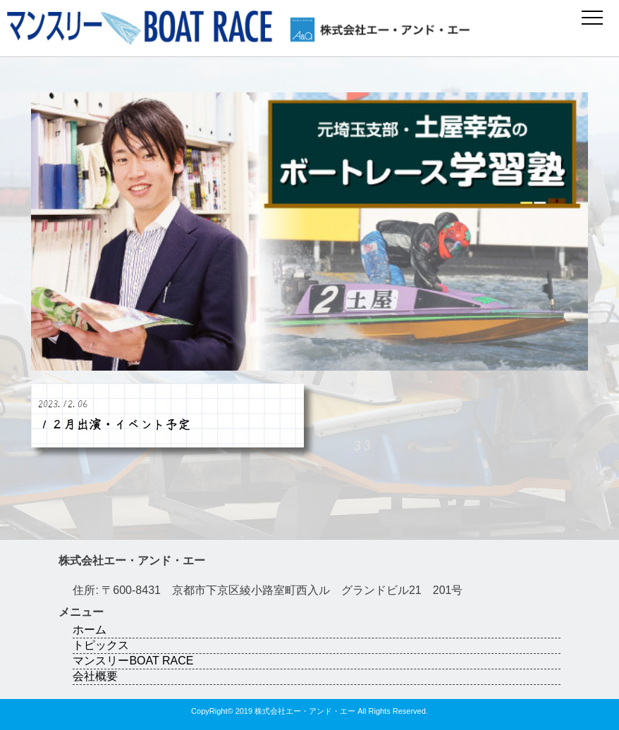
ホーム (89, 630)
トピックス (101, 645)
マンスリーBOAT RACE (133, 661)
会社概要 (95, 676)
